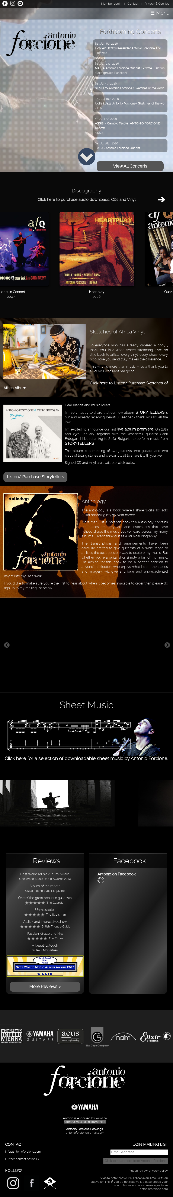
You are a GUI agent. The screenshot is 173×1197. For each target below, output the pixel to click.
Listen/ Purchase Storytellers (35, 476)
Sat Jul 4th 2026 (130, 86)
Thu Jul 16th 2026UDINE (129, 103)
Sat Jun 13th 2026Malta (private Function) (129, 68)
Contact (133, 3)
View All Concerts (130, 166)
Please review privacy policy (148, 1170)
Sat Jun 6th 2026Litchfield (128, 48)
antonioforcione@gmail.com (85, 1132)
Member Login (111, 3)
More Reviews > (45, 986)
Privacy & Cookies (156, 3)
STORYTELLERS (149, 412)
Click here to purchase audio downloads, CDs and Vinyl (86, 199)
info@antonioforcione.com (23, 1151)
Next (167, 645)
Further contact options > (22, 1159)
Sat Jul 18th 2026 (117, 146)
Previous (7, 645)
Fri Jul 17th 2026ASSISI (127, 125)
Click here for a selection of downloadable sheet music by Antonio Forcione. (86, 755)
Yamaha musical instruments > (85, 1122)
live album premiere (135, 429)
